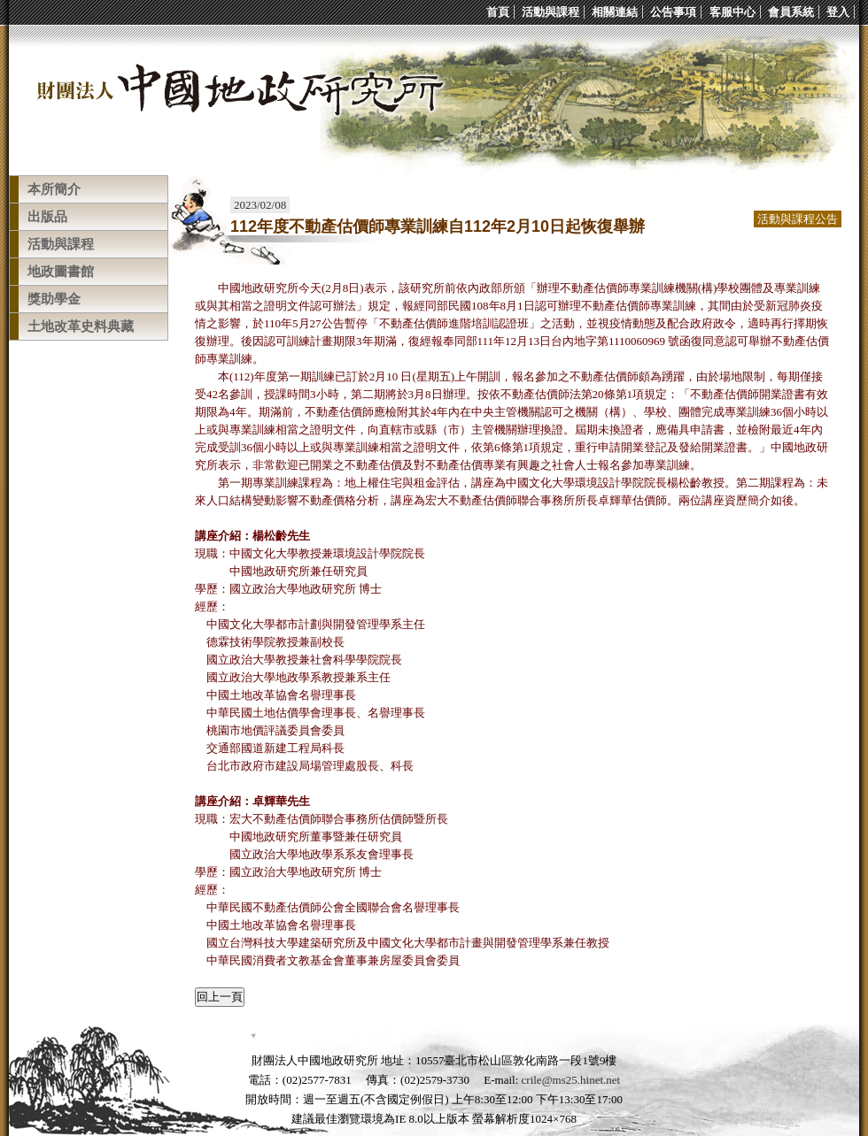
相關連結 (615, 12)
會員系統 (791, 12)
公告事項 (673, 12)
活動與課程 (550, 12)
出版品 (47, 217)
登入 (837, 12)
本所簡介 (54, 189)
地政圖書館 (60, 272)
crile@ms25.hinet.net (571, 1079)
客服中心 (732, 12)
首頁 (497, 12)
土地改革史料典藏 (80, 326)
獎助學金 (54, 299)
